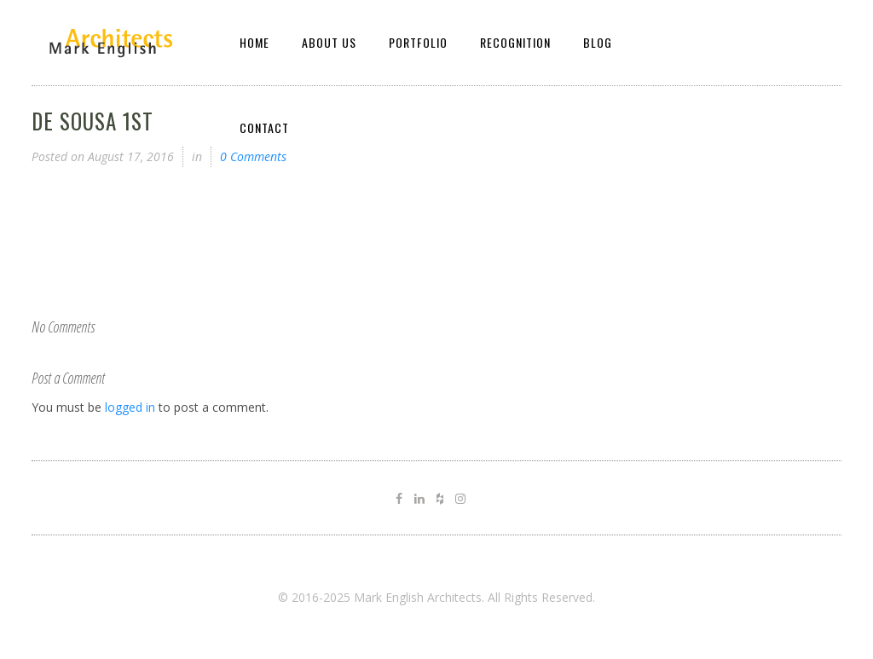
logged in (130, 407)
